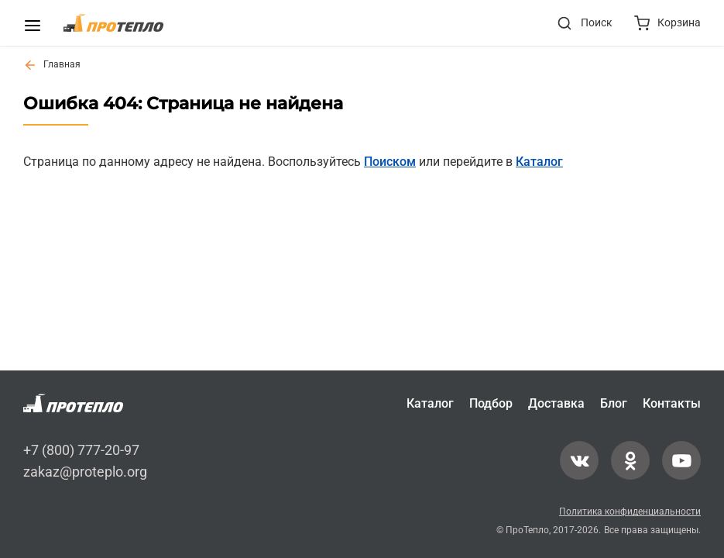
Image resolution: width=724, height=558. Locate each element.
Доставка (556, 403)
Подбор (491, 403)
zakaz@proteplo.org (85, 471)
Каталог (539, 161)
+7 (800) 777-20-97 (81, 450)
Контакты (672, 403)
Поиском (390, 161)
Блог (613, 403)
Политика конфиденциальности (630, 511)
